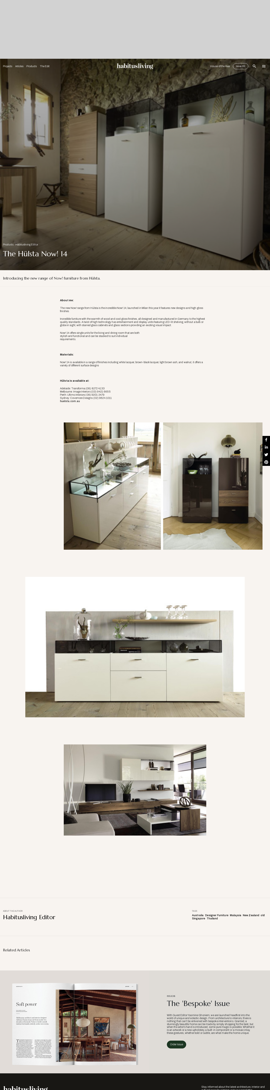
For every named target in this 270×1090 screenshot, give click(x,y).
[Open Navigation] (264, 66)
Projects (7, 66)
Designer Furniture (216, 915)
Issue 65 (240, 66)
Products (31, 66)
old (262, 915)
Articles (19, 66)
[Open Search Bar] (254, 66)
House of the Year (220, 66)
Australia (198, 915)
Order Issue (176, 1044)
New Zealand (251, 915)
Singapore (198, 918)
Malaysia (235, 915)
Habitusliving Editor (26, 244)
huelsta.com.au (70, 401)
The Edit (45, 66)
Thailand (212, 918)
